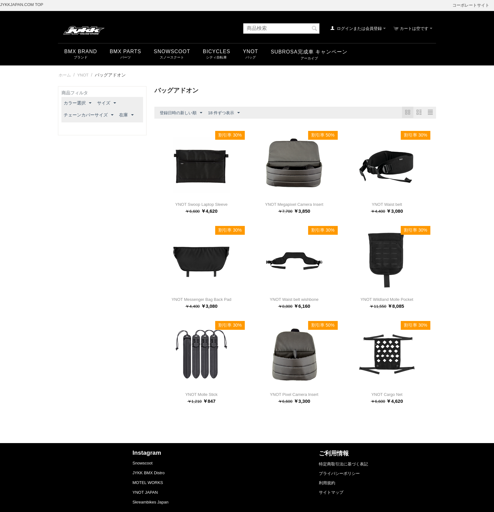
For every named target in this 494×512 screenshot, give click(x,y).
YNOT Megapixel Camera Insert (294, 204)
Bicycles (216, 51)
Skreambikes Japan (151, 502)
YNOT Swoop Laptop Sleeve (201, 204)
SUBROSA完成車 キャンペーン (309, 51)
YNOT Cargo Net (387, 394)
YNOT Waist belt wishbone (294, 299)
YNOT (250, 51)
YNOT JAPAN (145, 492)
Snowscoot (143, 463)
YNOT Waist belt (387, 204)
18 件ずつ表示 (224, 113)
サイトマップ (331, 492)
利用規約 (327, 483)
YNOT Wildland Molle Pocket (386, 299)
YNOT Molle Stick (201, 394)
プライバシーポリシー (339, 473)
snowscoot (172, 51)
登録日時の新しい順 (181, 113)
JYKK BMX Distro (149, 472)
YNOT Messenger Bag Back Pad (201, 299)
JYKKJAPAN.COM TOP (21, 4)
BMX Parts (125, 51)
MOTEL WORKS (148, 482)
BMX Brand (80, 51)
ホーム (65, 75)
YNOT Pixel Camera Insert (294, 394)
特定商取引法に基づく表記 (343, 464)
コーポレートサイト (470, 5)
